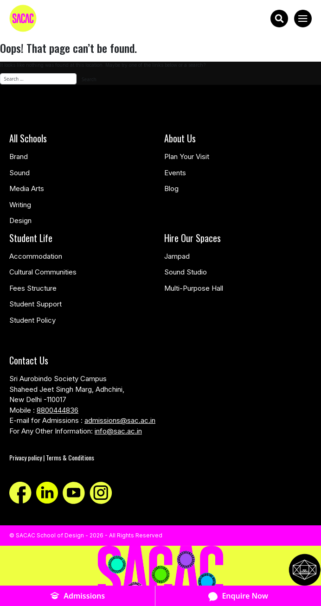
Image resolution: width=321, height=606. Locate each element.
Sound (19, 172)
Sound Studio (185, 272)
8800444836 (57, 410)
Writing (20, 204)
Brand (18, 156)
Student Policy (32, 320)
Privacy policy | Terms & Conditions (51, 457)
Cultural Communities (43, 272)
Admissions (77, 596)
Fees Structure (33, 288)
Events (175, 172)
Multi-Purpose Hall (193, 288)
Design (20, 220)
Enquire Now (238, 596)
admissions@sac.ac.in (119, 420)
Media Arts (26, 188)
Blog (171, 188)
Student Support (35, 304)
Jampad (177, 256)
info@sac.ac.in (118, 431)
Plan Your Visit (186, 156)
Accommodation (35, 256)
